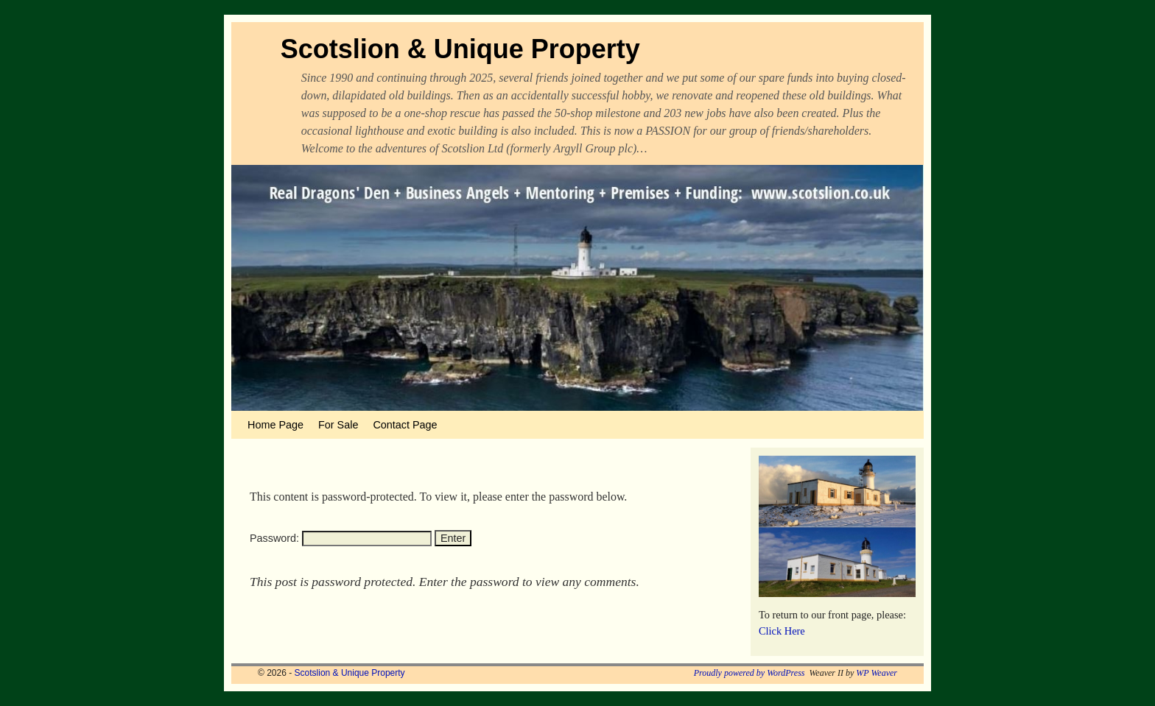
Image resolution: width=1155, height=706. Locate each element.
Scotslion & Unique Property (460, 49)
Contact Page (405, 425)
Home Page (275, 425)
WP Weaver (876, 673)
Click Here (782, 631)
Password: (341, 538)
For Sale (338, 425)
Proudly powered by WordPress (749, 673)
